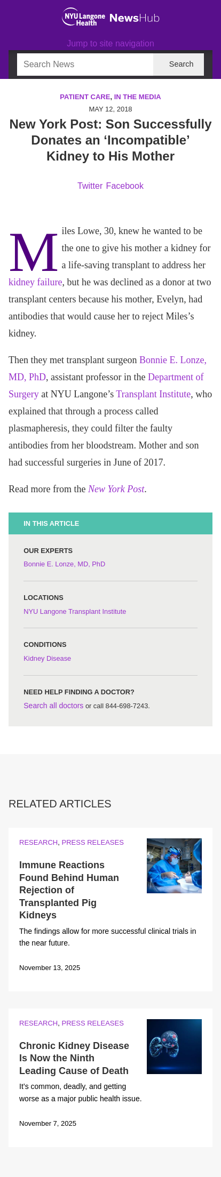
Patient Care (85, 97)
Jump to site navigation (110, 43)
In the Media (137, 97)
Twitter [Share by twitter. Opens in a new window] (89, 185)
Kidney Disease (47, 658)
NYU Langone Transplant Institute (74, 611)
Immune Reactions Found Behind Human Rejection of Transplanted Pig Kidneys (69, 890)
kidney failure (35, 282)
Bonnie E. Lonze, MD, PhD (64, 564)
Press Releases (92, 842)
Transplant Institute (153, 394)
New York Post (116, 489)
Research (38, 842)
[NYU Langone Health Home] (83, 16)
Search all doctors (53, 705)
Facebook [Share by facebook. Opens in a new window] (125, 185)
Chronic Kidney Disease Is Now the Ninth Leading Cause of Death (74, 1058)
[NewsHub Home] (135, 18)
